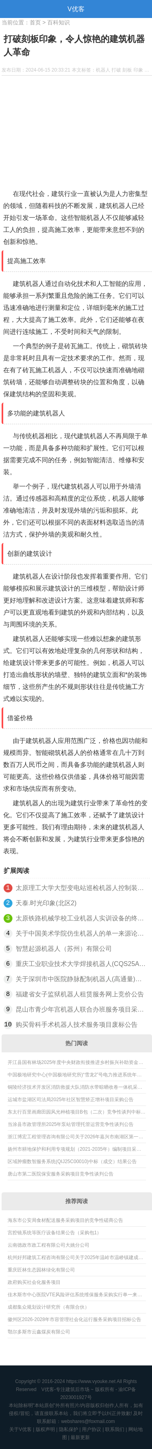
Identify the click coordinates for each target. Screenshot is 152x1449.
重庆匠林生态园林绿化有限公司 (41, 1270)
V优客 (76, 9)
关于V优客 (20, 1429)
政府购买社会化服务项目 (34, 1282)
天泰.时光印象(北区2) (46, 903)
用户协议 (91, 1429)
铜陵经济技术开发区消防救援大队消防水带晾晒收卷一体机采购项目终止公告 (75, 1088)
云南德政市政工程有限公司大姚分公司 (48, 1245)
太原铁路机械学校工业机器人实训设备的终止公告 (82, 918)
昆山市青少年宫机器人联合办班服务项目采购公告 (82, 1009)
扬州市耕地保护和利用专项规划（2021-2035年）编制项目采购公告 (74, 1150)
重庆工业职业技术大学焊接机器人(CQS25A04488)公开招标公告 (82, 963)
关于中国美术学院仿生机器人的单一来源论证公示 (82, 933)
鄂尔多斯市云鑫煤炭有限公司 (39, 1332)
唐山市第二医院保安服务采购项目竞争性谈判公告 (60, 1174)
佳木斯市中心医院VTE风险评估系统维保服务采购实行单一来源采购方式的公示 (75, 1296)
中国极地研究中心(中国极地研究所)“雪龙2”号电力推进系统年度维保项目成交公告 (75, 1076)
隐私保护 (68, 1429)
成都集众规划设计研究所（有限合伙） (48, 1307)
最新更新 (80, 1437)
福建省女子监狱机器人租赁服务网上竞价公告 (80, 994)
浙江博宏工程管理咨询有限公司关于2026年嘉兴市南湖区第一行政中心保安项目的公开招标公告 (76, 1138)
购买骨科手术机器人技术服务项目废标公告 (77, 1024)
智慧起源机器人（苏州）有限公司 (64, 948)
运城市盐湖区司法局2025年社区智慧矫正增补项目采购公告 (71, 1099)
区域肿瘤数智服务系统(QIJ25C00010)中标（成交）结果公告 (72, 1161)
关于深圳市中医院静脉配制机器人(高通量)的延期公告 (82, 979)
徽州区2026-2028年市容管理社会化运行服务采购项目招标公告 (74, 1319)
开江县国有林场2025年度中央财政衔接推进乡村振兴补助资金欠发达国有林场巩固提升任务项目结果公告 (76, 1064)
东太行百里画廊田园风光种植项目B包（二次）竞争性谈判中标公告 (77, 1113)
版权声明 (45, 1429)
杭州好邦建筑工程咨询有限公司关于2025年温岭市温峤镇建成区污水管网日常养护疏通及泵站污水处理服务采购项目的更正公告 (76, 1259)
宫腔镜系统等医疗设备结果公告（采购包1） (55, 1232)
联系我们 (114, 1429)
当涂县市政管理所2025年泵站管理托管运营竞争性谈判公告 (71, 1124)
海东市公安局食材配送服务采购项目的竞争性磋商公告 (65, 1220)
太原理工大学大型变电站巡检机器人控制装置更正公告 (82, 887)
